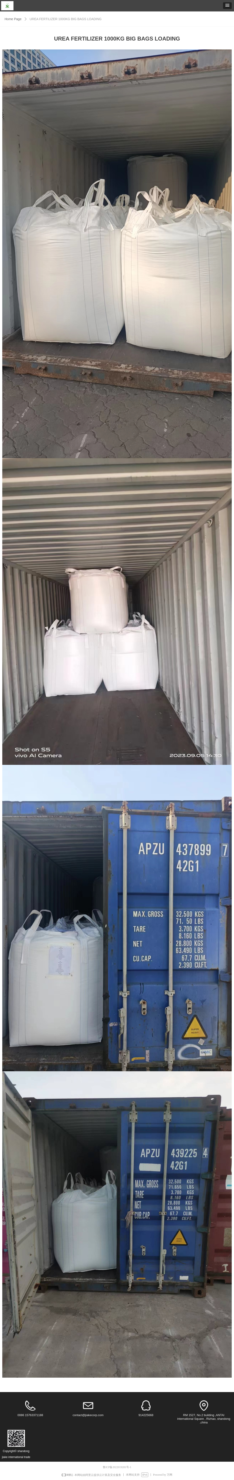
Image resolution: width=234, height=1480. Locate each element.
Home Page (13, 19)
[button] (227, 5)
